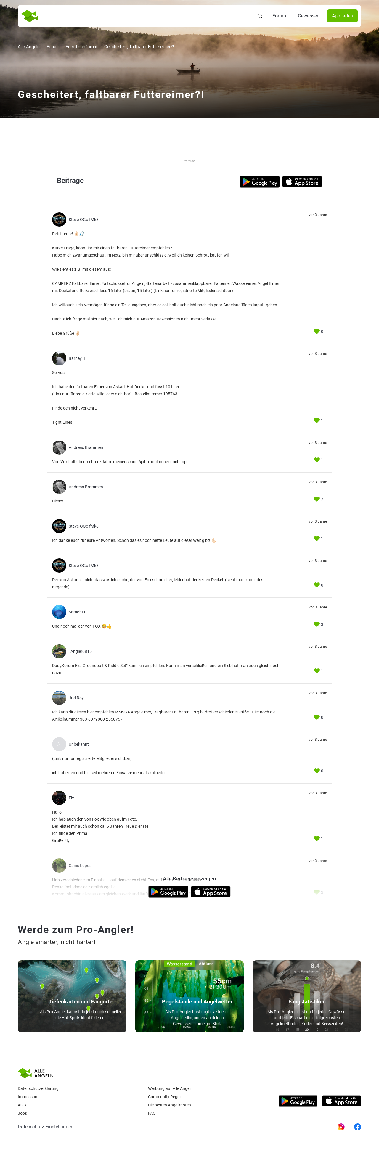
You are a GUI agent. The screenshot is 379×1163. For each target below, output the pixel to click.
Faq (152, 1113)
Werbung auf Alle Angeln (170, 1088)
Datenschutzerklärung (38, 1088)
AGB (22, 1105)
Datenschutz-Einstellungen (45, 1127)
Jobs (22, 1113)
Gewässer (308, 16)
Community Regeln (165, 1096)
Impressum (28, 1096)
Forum (279, 16)
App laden (342, 16)
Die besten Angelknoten (169, 1105)
